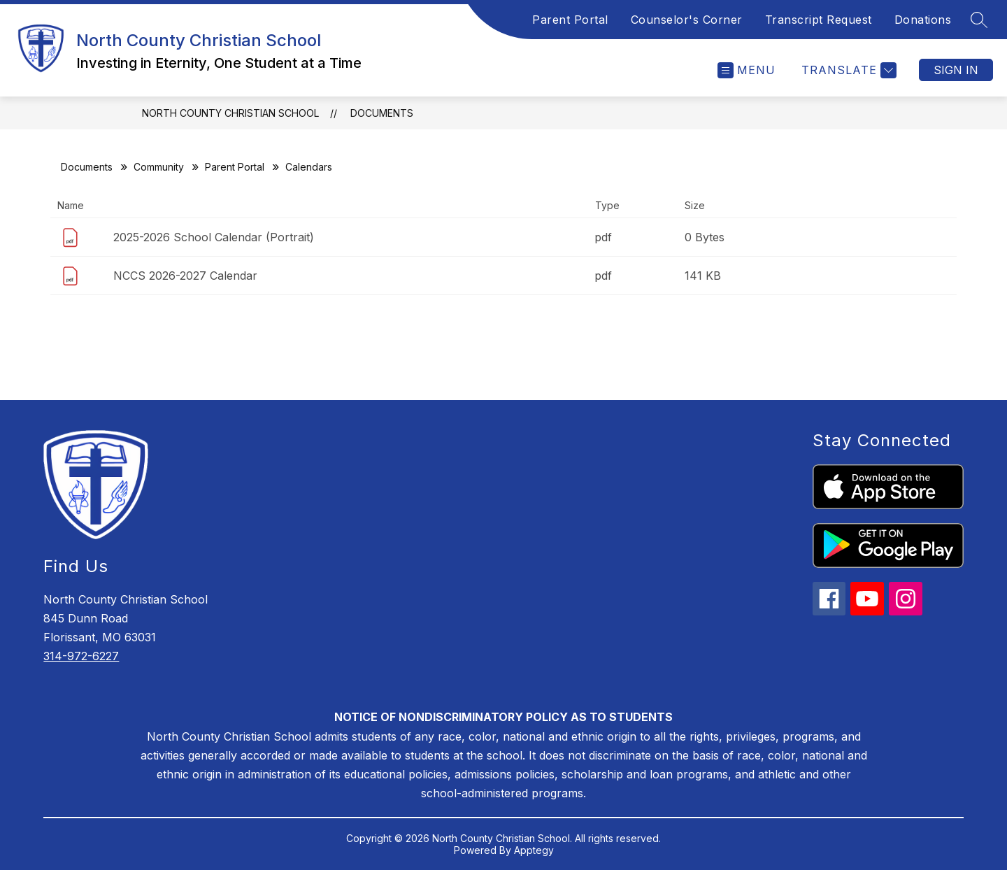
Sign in (956, 70)
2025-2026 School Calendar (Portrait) (213, 237)
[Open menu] (746, 70)
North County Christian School (230, 113)
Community (159, 167)
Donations (923, 20)
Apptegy (534, 850)
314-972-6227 (81, 656)
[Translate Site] (847, 70)
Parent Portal (570, 20)
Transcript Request (818, 20)
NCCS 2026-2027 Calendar (185, 276)
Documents (381, 113)
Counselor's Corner (687, 20)
